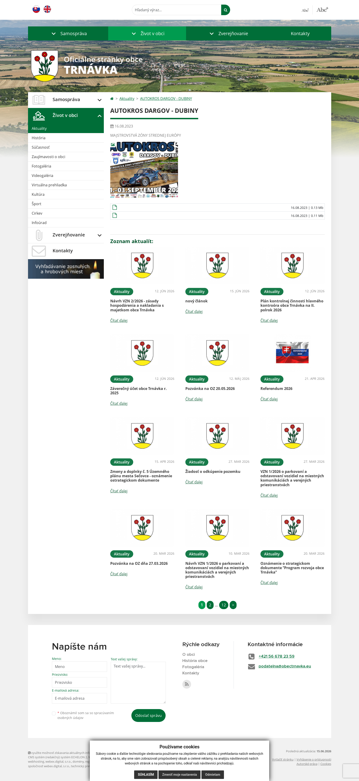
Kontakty (300, 33)
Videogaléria (42, 175)
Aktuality (39, 128)
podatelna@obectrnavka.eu (285, 666)
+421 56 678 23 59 (276, 656)
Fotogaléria (41, 166)
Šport (36, 203)
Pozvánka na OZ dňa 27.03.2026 (139, 563)
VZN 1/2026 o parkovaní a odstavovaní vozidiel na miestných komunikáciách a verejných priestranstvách (292, 478)
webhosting (36, 761)
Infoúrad (39, 222)
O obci (188, 655)
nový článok (196, 301)
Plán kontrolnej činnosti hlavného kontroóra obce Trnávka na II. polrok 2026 (291, 305)
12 (223, 605)
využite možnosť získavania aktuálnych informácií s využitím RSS (73, 753)
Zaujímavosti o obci (48, 156)
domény (78, 761)
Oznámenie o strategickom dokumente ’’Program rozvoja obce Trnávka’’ (292, 568)
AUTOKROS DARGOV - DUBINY (166, 98)
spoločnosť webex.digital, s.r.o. (49, 766)
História (38, 137)
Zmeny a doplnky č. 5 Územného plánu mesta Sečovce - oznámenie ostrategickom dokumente (141, 476)
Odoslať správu (148, 715)
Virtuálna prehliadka (49, 184)
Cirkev (37, 213)
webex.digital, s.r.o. (58, 761)
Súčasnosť (41, 147)
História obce (195, 661)
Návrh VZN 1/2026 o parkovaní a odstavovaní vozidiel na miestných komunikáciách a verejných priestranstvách (217, 570)
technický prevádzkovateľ (88, 766)
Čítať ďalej (118, 320)
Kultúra (38, 194)
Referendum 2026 (276, 388)
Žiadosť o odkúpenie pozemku (212, 471)
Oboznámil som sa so (85, 715)
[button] (68, 33)
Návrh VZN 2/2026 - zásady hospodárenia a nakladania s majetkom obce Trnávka (137, 305)
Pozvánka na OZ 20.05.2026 (210, 388)
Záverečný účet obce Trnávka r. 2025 (138, 390)
